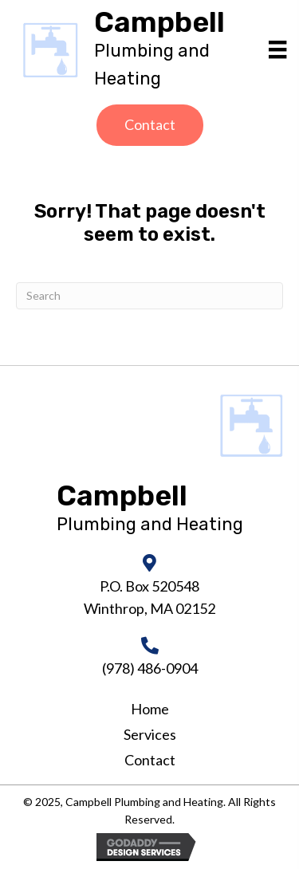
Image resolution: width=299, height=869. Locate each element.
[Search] (149, 295)
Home (150, 709)
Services (150, 734)
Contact (149, 760)
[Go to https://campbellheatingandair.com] (174, 50)
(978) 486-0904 (150, 668)
